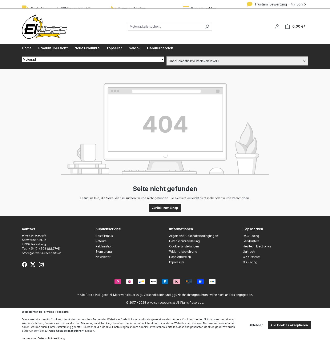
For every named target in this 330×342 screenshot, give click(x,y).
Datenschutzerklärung (184, 241)
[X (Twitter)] (32, 264)
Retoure (101, 241)
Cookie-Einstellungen (184, 246)
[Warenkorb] (295, 26)
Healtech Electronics (257, 246)
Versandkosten (154, 295)
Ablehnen (256, 325)
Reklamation (104, 246)
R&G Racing (251, 236)
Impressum (176, 262)
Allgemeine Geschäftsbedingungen (193, 236)
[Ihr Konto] (277, 26)
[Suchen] (207, 26)
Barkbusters (251, 241)
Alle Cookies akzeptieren (289, 325)
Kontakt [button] (28, 229)
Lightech (249, 251)
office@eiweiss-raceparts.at (41, 253)
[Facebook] (24, 264)
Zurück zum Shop (165, 208)
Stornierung (104, 251)
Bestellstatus (104, 236)
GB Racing (250, 262)
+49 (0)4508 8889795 (44, 248)
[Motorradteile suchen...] (165, 26)
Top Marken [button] (253, 229)
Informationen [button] (181, 229)
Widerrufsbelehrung (183, 251)
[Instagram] (41, 264)
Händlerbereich (180, 257)
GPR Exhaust (251, 257)
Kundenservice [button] (108, 229)
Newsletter (103, 257)
